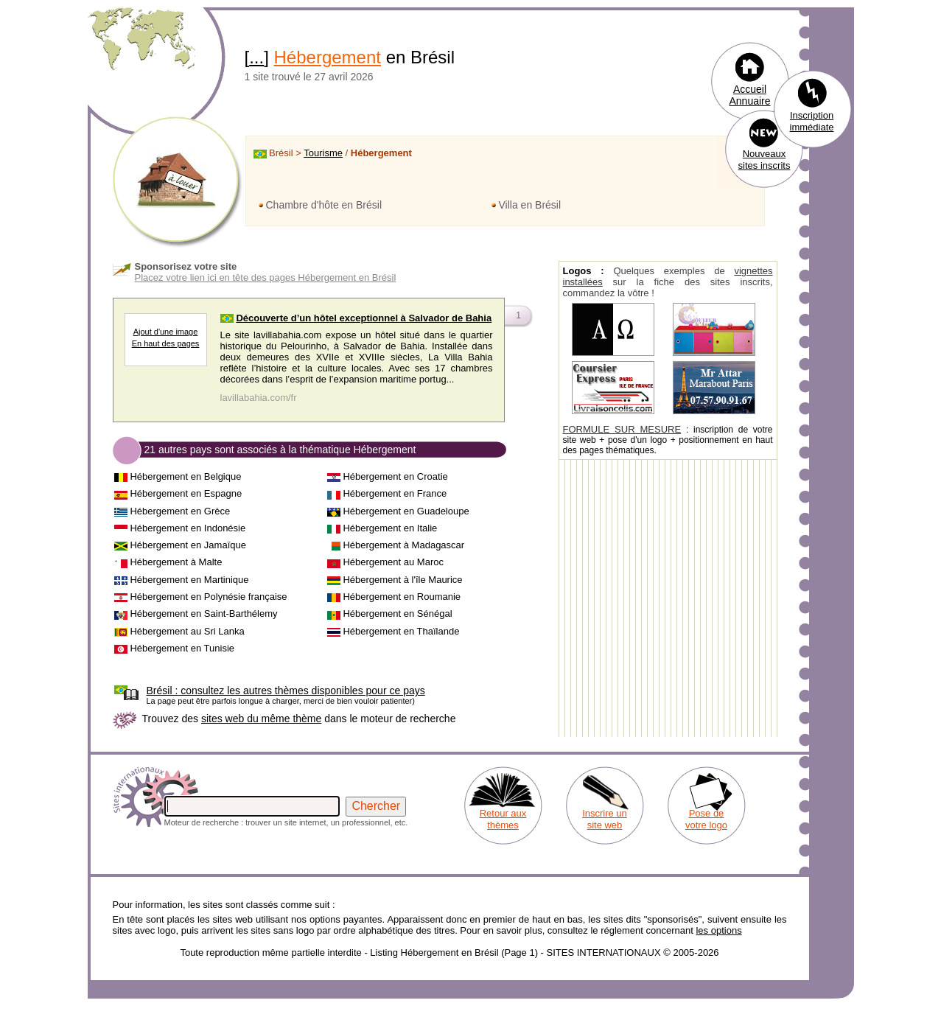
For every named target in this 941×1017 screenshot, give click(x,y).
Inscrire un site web (604, 819)
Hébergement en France (395, 493)
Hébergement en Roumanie (402, 596)
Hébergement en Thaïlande (401, 631)
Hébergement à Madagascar (403, 545)
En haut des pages (166, 343)
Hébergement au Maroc (393, 561)
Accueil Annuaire (749, 95)
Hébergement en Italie (390, 528)
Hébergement (327, 57)
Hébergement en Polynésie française (208, 596)
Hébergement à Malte (176, 561)
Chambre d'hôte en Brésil (324, 205)
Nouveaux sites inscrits (764, 159)
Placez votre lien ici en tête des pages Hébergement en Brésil (265, 277)
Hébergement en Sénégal (397, 613)
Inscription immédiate (812, 121)
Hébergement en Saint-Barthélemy (203, 613)
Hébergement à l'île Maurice (402, 579)
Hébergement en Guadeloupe (406, 511)
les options (718, 930)
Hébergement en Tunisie (182, 648)
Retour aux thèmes (503, 819)
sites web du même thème (261, 718)
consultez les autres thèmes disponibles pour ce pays (286, 690)
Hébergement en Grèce (180, 511)
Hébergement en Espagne (186, 493)
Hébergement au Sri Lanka (187, 631)
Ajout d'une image (165, 331)
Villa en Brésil (530, 205)
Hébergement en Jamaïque (188, 545)
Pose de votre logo (706, 819)
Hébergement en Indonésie (187, 528)
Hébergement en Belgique (185, 476)
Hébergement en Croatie (395, 476)
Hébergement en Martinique (189, 579)
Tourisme (323, 152)
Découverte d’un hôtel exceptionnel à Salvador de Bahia (364, 318)
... (256, 57)
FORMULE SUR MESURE (622, 429)
